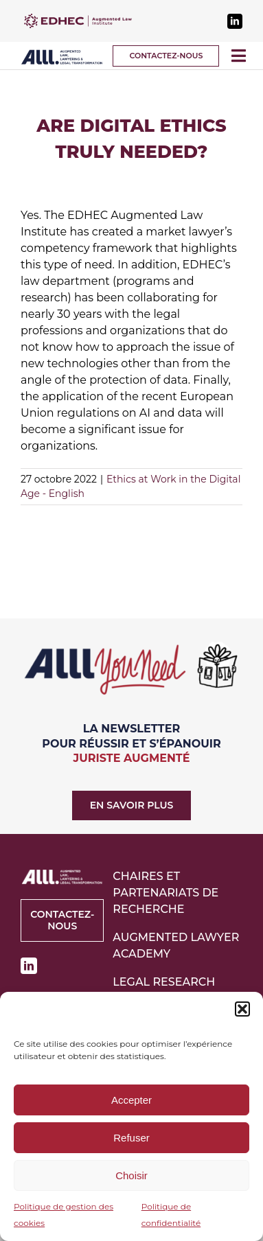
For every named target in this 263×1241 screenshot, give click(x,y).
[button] (242, 1009)
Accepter (131, 1100)
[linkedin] (234, 21)
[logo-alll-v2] (62, 53)
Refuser (131, 1138)
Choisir (131, 1175)
